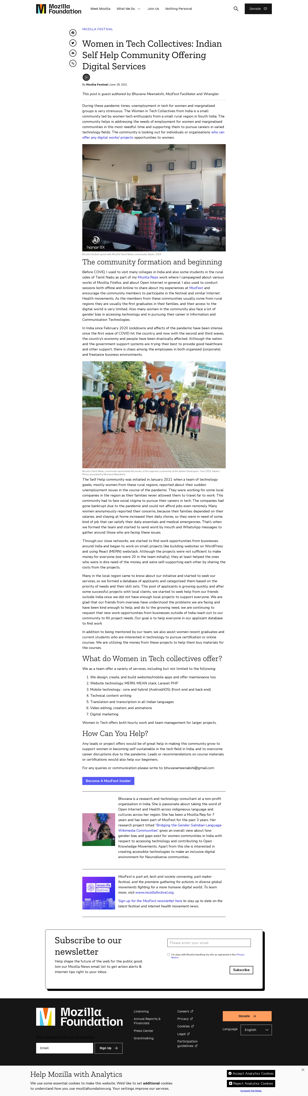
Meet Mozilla (100, 9)
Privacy (183, 1019)
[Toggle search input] (236, 9)
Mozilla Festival (97, 29)
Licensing (141, 1011)
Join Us (153, 9)
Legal (181, 1034)
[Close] (303, 1071)
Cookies (183, 1026)
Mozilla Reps (147, 277)
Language (230, 1029)
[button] (139, 8)
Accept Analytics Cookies (253, 1074)
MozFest (196, 288)
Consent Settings (251, 1092)
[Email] (64, 1048)
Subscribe (241, 970)
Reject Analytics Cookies (253, 1084)
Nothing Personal (178, 9)
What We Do (126, 9)
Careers (183, 1011)
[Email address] (209, 943)
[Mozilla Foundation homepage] (58, 9)
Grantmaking (144, 1038)
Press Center (143, 1031)
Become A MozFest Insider (108, 781)
